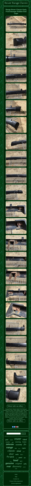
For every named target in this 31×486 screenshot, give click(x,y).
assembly (19, 444)
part (24, 451)
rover (17, 438)
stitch (24, 467)
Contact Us (16, 479)
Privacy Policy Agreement (16, 481)
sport (21, 461)
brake (24, 442)
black (19, 448)
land (15, 460)
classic (11, 450)
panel (20, 457)
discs (21, 454)
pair (13, 442)
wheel (25, 439)
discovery (17, 466)
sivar (19, 451)
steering (18, 442)
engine (24, 448)
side (25, 457)
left (16, 457)
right (16, 468)
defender (10, 444)
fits (25, 444)
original (18, 463)
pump (11, 461)
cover (11, 439)
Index (16, 474)
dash (16, 448)
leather (8, 442)
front (10, 457)
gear (6, 439)
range (9, 447)
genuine (10, 463)
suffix (25, 464)
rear (9, 466)
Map (16, 476)
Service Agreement (16, 483)
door (11, 454)
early (17, 454)
